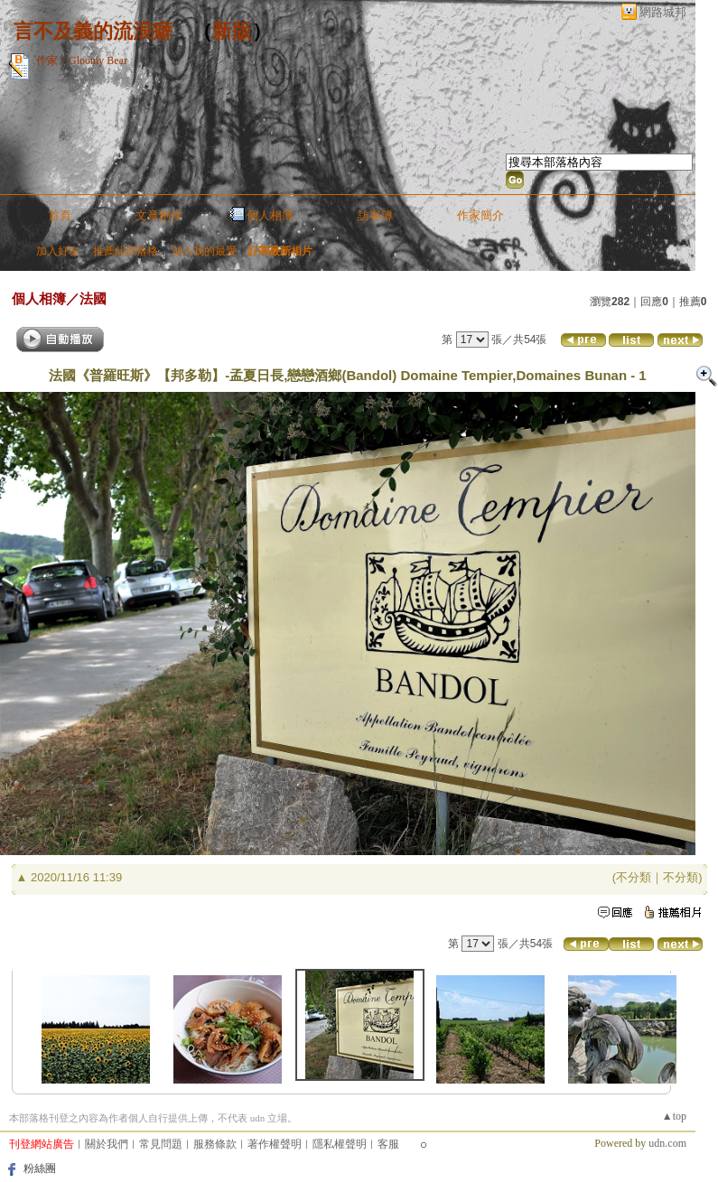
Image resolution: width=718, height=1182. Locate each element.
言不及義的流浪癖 (93, 31)
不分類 (633, 877)
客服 (388, 1144)
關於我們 (106, 1144)
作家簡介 (480, 215)
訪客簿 (375, 215)
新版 (232, 31)
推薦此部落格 (125, 251)
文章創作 (158, 215)
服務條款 (215, 1144)
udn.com (667, 1143)
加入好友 (57, 251)
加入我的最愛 (204, 251)
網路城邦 (662, 12)
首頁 (59, 215)
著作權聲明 (274, 1144)
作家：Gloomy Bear (81, 60)
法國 (93, 298)
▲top (674, 1116)
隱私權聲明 (339, 1144)
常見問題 (160, 1144)
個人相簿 (270, 215)
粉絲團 (39, 1168)
